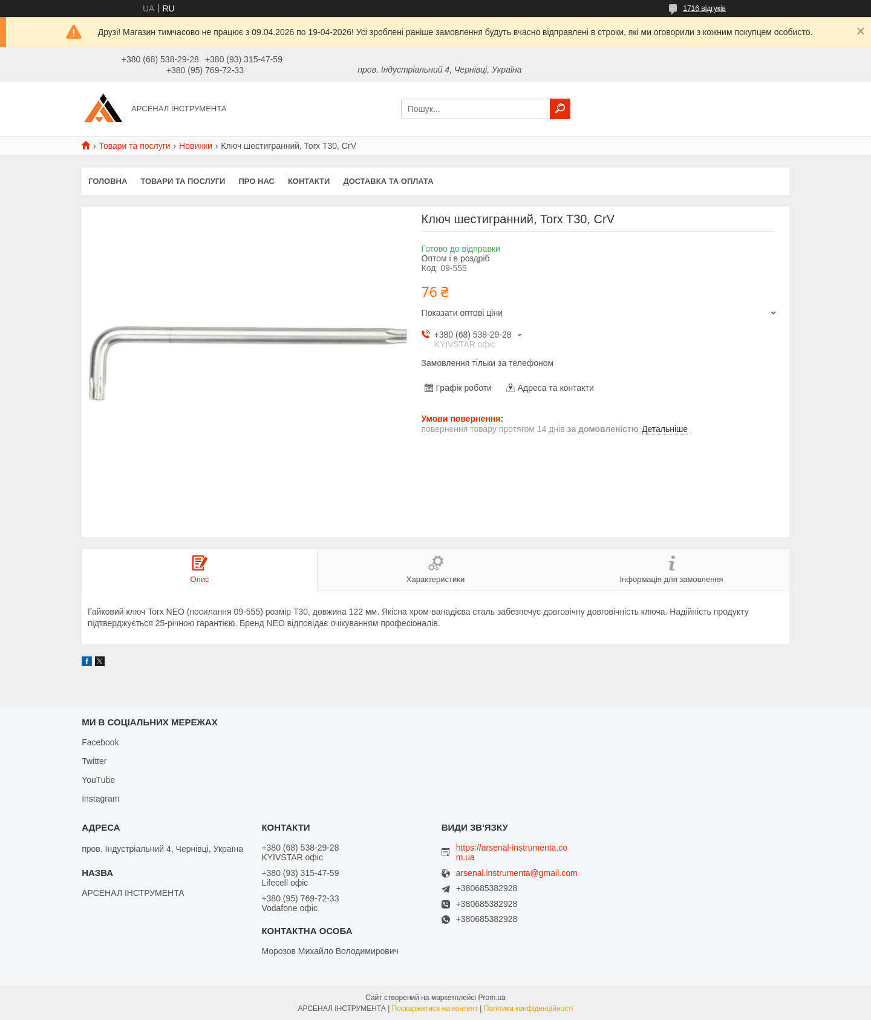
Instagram (100, 798)
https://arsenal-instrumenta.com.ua (511, 852)
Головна (107, 181)
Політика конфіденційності (528, 1008)
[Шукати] (560, 109)
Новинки (195, 146)
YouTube (98, 780)
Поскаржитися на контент (435, 1008)
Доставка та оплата (388, 181)
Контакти (309, 181)
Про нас (256, 181)
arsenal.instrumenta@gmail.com (517, 873)
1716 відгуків (704, 8)
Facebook (100, 742)
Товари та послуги (134, 146)
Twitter (94, 761)
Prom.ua (492, 997)
